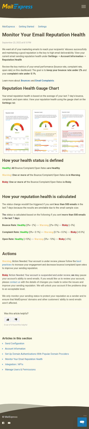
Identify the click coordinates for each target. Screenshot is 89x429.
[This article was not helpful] (16, 319)
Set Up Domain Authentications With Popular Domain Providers (37, 354)
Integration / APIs (14, 364)
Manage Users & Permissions (20, 369)
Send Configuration (14, 343)
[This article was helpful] (8, 319)
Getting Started (26, 26)
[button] (83, 6)
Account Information (15, 348)
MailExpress (8, 26)
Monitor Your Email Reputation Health (24, 359)
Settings (42, 26)
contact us (15, 282)
